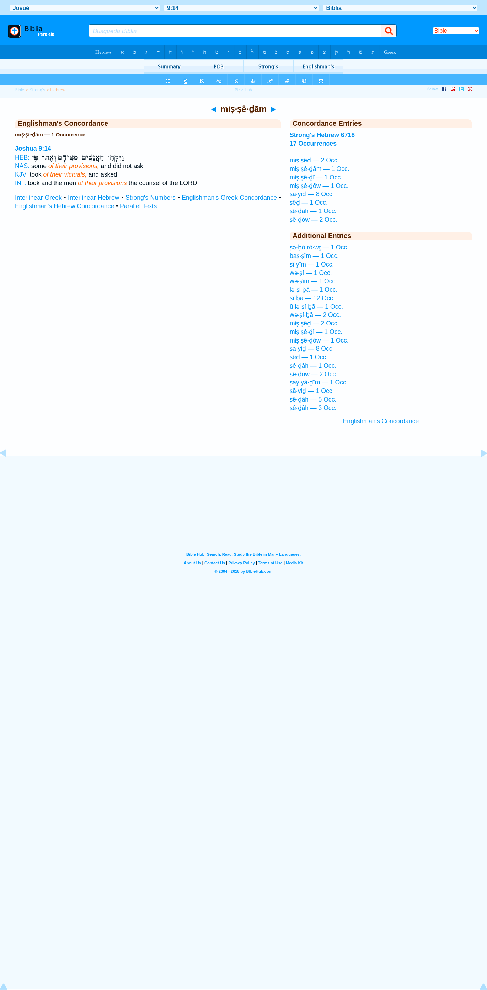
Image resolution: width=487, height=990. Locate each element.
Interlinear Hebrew (93, 197)
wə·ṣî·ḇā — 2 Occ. (315, 314)
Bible (19, 89)
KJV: (21, 174)
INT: (20, 183)
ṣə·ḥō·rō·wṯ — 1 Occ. (319, 247)
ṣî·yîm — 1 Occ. (312, 264)
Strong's (38, 89)
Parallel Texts (138, 206)
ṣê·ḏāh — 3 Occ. (313, 407)
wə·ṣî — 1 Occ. (311, 272)
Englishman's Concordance (381, 421)
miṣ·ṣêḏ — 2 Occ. (314, 160)
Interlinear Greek (38, 197)
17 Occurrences (313, 143)
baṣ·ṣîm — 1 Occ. (314, 255)
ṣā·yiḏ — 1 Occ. (312, 390)
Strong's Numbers (150, 197)
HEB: (22, 157)
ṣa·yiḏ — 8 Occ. (312, 194)
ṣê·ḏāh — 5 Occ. (313, 399)
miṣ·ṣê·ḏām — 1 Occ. (319, 168)
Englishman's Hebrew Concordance (64, 206)
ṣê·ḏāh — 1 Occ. (313, 211)
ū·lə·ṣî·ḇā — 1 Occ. (316, 306)
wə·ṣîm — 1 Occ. (313, 281)
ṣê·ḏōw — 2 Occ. (313, 219)
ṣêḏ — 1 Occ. (309, 202)
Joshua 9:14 (33, 148)
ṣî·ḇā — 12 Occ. (312, 298)
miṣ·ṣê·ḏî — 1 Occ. (316, 177)
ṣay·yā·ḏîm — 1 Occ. (319, 382)
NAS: (22, 166)
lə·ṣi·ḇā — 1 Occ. (314, 289)
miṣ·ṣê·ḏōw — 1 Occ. (319, 185)
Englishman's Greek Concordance (229, 197)
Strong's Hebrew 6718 (322, 135)
